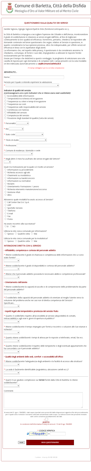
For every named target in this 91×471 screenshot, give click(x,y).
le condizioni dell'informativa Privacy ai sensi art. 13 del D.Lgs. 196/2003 (46, 425)
